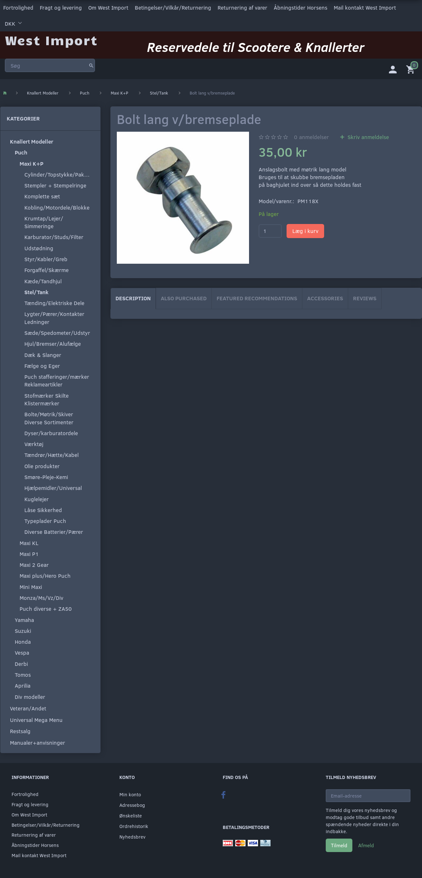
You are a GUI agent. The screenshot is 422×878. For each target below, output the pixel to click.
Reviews (364, 298)
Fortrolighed (18, 7)
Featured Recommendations (257, 298)
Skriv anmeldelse (367, 137)
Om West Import (108, 7)
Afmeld (366, 845)
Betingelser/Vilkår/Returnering (173, 7)
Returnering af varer (242, 7)
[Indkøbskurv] (411, 69)
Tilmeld (339, 845)
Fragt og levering (61, 7)
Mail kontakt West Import (365, 7)
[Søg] (91, 65)
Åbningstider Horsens (300, 7)
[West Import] (51, 40)
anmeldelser (311, 137)
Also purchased (184, 298)
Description (133, 298)
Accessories (325, 298)
